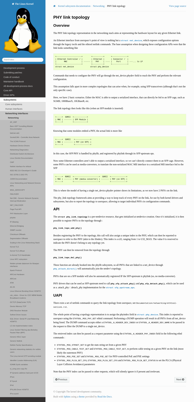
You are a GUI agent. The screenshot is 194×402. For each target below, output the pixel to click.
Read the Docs (104, 396)
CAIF (12, 162)
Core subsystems (13, 104)
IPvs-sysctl (14, 394)
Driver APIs (8, 95)
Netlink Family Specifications (21, 345)
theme (82, 396)
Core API (7, 90)
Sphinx (67, 396)
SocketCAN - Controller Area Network (24, 137)
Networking (13, 118)
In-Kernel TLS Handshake (20, 255)
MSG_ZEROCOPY (17, 190)
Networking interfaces (16, 113)
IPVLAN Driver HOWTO (19, 389)
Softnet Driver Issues (18, 315)
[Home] (54, 6)
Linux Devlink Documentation (21, 158)
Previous (61, 379)
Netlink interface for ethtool (20, 166)
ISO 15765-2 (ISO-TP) (19, 175)
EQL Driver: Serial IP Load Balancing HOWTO (24, 320)
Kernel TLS (14, 247)
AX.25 (12, 287)
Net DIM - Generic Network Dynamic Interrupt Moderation (24, 199)
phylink (12, 218)
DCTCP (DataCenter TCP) (20, 302)
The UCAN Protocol (17, 141)
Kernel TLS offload (17, 251)
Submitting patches (12, 72)
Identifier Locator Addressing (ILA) (23, 360)
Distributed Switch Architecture (22, 154)
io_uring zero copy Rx (18, 369)
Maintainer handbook (13, 81)
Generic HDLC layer (18, 337)
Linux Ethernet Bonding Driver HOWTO (25, 291)
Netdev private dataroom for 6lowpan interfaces (24, 264)
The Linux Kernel (22, 29)
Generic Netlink (16, 341)
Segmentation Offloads (19, 238)
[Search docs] (22, 60)
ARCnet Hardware (17, 274)
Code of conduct (11, 77)
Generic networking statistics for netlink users (25, 350)
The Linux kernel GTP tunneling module (25, 356)
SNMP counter (16, 230)
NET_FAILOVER (16, 205)
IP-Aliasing (14, 222)
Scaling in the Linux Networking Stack (25, 243)
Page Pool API (15, 209)
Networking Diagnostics (19, 150)
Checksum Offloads (17, 234)
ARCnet (13, 279)
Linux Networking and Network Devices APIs (25, 184)
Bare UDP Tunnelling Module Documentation (21, 127)
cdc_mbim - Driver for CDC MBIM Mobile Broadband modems (26, 296)
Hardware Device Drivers (20, 146)
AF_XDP (13, 122)
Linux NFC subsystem (18, 259)
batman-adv (14, 133)
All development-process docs (18, 86)
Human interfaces (13, 109)
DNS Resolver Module (18, 310)
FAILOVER (14, 194)
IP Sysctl (13, 381)
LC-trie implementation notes (21, 326)
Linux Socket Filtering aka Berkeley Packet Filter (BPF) (24, 331)
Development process (14, 68)
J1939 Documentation (18, 179)
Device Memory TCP (18, 306)
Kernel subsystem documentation (74, 6)
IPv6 (11, 385)
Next (180, 379)
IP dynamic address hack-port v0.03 (24, 373)
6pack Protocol (16, 270)
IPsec (12, 377)
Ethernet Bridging (17, 226)
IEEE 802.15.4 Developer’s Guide (23, 170)
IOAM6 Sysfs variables (19, 364)
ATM (12, 283)
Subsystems (9, 100)
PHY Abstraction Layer (19, 213)
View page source (177, 6)
